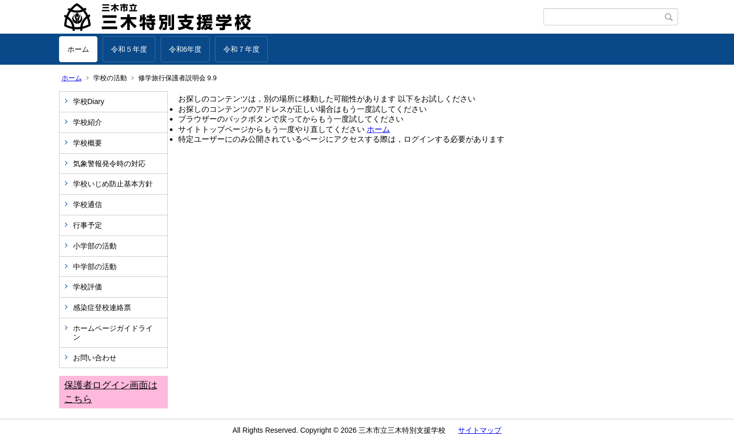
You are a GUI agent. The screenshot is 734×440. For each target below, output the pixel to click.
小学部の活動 (95, 246)
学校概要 (87, 143)
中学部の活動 (95, 266)
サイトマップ (479, 430)
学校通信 (87, 204)
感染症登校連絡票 (102, 307)
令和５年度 (129, 49)
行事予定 (91, 225)
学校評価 (87, 287)
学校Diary (89, 101)
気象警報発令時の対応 (109, 163)
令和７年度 (241, 49)
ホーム (78, 49)
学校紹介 (87, 122)
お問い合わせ (95, 358)
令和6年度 (185, 49)
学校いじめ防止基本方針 (113, 184)
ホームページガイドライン (113, 332)
